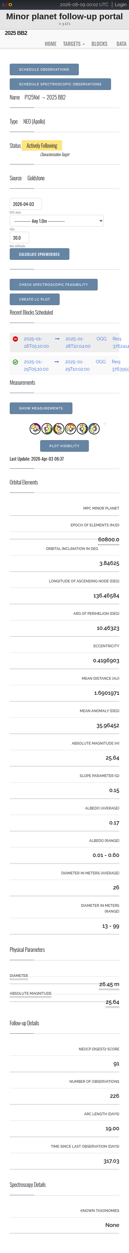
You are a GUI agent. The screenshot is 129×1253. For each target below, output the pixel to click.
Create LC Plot (35, 299)
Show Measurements (41, 408)
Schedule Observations (44, 70)
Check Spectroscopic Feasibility (53, 285)
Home (50, 43)
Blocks (99, 43)
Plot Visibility (65, 446)
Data (122, 43)
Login (121, 4)
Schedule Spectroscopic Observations (60, 84)
